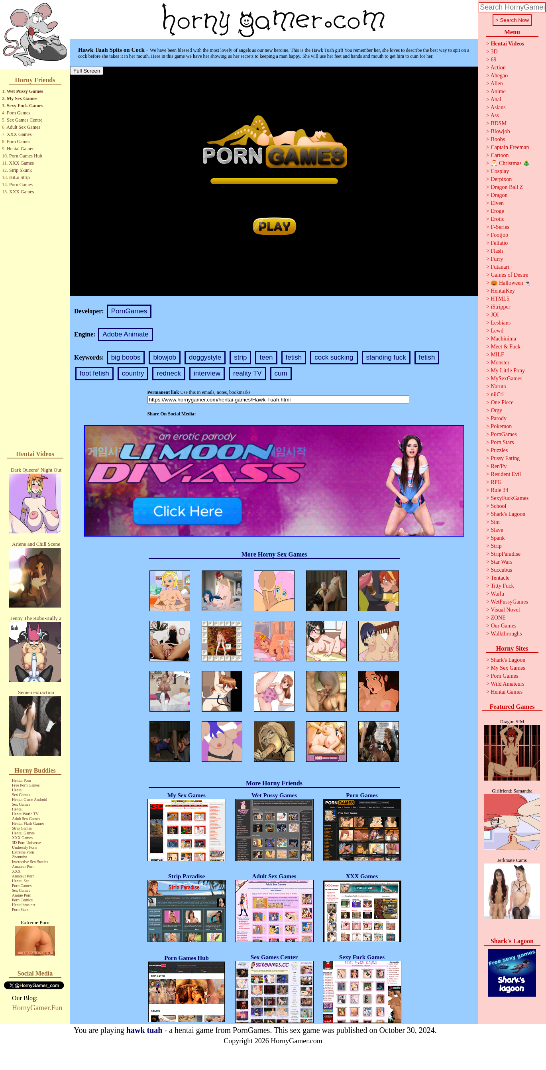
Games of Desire (509, 275)
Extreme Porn (23, 852)
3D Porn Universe (26, 842)
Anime (498, 91)
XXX (16, 871)
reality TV (247, 373)
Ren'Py (499, 466)
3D (494, 52)
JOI (495, 315)
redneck (169, 373)
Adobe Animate (125, 334)
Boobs (498, 139)
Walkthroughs (506, 634)
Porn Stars (20, 909)
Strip (496, 546)
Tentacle (500, 578)
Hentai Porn (21, 780)
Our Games (503, 626)
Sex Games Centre (24, 120)
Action (498, 68)
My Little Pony (508, 371)
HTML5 (500, 299)
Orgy (496, 410)
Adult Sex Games (23, 127)
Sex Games (21, 795)
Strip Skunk (20, 170)
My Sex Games (22, 98)
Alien (497, 84)
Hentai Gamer (20, 148)
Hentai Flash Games (28, 823)
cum (281, 373)
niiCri (497, 394)
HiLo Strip (19, 177)
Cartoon (500, 155)
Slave (497, 530)
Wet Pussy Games (25, 91)
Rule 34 (499, 490)
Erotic (497, 219)
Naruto (498, 386)
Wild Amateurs (507, 684)
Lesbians (501, 323)
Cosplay (500, 171)
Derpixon (501, 179)
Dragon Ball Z (507, 187)
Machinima (503, 339)
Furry (497, 259)
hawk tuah (144, 1030)
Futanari (500, 267)
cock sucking (333, 357)
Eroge (497, 211)
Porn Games (18, 113)
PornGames (129, 311)
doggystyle (205, 357)
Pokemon (501, 426)
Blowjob (500, 131)
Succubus (501, 570)
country (133, 373)
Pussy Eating (505, 458)
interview (207, 373)
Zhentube (19, 857)
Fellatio (499, 243)
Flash (497, 251)
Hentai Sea (20, 881)
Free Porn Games (25, 785)
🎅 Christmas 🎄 (510, 163)
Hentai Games (23, 833)
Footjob (499, 235)
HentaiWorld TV (25, 814)
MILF (497, 355)
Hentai (17, 790)
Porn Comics (22, 900)
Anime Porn (21, 895)
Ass (495, 115)
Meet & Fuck (505, 347)
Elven (497, 203)
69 (493, 60)
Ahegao (499, 76)
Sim (495, 522)
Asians (498, 107)
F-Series (500, 227)
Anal (496, 99)
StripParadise (505, 554)
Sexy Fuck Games (25, 105)
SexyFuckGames (509, 498)
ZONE (498, 618)
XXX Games (19, 134)
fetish (294, 357)
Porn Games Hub (25, 156)
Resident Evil (506, 474)
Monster (500, 363)
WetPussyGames (509, 602)
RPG (496, 482)
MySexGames (506, 379)
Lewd (497, 331)
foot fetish (94, 373)
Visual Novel (505, 610)
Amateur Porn (23, 866)
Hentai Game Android (29, 799)
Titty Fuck (502, 586)
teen (266, 357)
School (498, 506)
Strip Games (22, 828)
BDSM (499, 123)
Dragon (499, 195)
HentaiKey (503, 291)
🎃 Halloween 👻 (511, 283)
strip (240, 357)
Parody (499, 418)
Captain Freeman (510, 147)
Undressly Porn (24, 847)
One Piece (502, 402)
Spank (498, 538)
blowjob (164, 357)
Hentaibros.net (23, 905)
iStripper (500, 307)
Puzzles (499, 450)
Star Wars (501, 562)
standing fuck (386, 357)
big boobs (126, 357)
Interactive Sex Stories (30, 862)
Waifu (497, 594)
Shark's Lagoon (508, 514)
